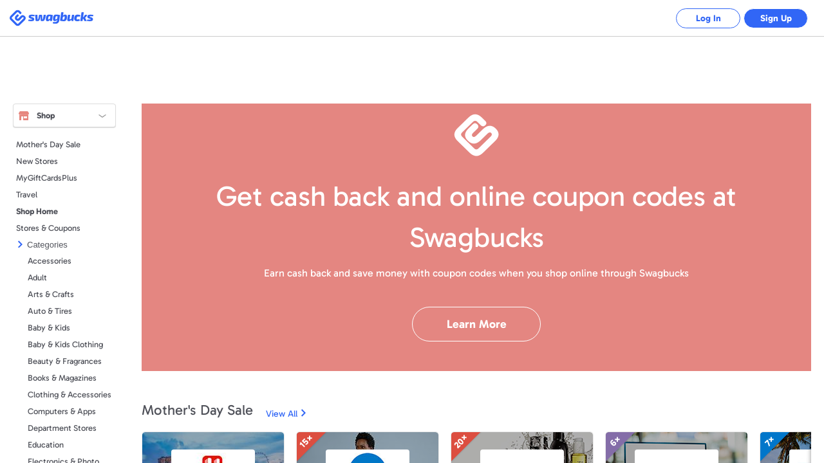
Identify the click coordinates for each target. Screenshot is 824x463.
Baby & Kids (49, 327)
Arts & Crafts (51, 294)
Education (46, 444)
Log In (708, 18)
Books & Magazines (62, 378)
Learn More (477, 324)
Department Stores (62, 428)
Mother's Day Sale (48, 144)
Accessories (49, 261)
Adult (37, 277)
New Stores (37, 161)
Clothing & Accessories (69, 394)
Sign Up (776, 18)
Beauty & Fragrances (65, 361)
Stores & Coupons (48, 228)
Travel (26, 194)
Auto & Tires (50, 311)
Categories (47, 245)
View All (281, 413)
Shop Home (37, 211)
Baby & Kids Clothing (65, 344)
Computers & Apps (62, 411)
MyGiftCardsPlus (46, 178)
